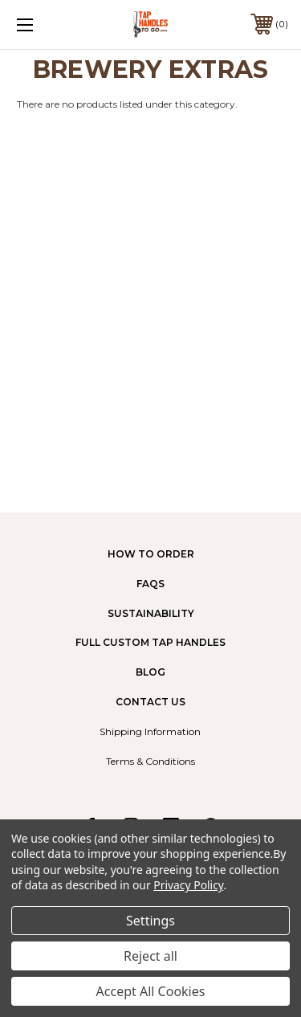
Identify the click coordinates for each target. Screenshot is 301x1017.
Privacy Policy (188, 884)
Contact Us (150, 702)
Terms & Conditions (150, 761)
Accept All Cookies (150, 991)
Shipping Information (150, 731)
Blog (150, 672)
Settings (150, 920)
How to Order (151, 554)
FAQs (150, 584)
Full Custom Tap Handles (150, 642)
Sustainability (151, 613)
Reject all (150, 956)
